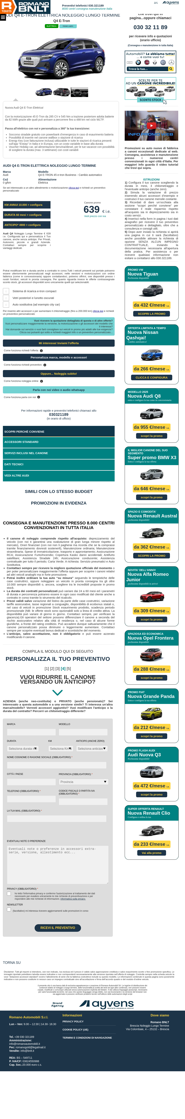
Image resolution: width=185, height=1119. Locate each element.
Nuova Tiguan (143, 274)
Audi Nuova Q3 (144, 754)
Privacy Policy (73, 1021)
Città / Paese (15, 774)
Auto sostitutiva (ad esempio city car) (36, 304)
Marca (11, 724)
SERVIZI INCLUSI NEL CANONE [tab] (26, 453)
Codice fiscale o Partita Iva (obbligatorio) (77, 792)
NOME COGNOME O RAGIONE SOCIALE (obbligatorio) (39, 757)
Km (50, 741)
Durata (11, 741)
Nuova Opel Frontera (150, 638)
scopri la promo (152, 435)
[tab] (59, 476)
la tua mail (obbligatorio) (24, 810)
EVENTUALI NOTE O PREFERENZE (26, 841)
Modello (64, 724)
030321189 (58, 414)
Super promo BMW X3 (152, 457)
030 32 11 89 (150, 27)
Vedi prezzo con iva (95, 216)
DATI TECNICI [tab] (13, 464)
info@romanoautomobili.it (24, 1043)
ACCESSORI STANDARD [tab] (21, 441)
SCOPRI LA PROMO (151, 313)
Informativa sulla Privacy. (73, 899)
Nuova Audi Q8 (144, 396)
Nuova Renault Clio (149, 813)
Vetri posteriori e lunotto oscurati (33, 298)
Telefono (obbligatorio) (24, 791)
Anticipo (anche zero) (90, 741)
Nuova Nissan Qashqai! (142, 335)
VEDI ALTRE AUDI (16, 475)
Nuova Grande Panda (151, 696)
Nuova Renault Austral (152, 515)
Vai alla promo (152, 852)
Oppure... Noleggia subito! (59, 373)
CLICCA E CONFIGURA (152, 377)
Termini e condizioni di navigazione (87, 1037)
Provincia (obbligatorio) (76, 774)
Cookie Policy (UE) (75, 1029)
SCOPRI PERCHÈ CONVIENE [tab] (24, 431)
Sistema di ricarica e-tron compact (34, 291)
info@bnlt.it (27, 1050)
